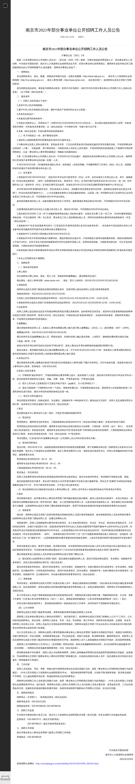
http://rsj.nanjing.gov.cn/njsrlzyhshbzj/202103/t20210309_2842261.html (67, 763)
